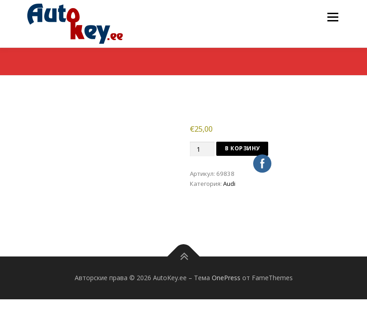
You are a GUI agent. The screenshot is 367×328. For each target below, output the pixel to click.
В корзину (242, 148)
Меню (333, 17)
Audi (229, 183)
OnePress (226, 277)
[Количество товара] (202, 149)
